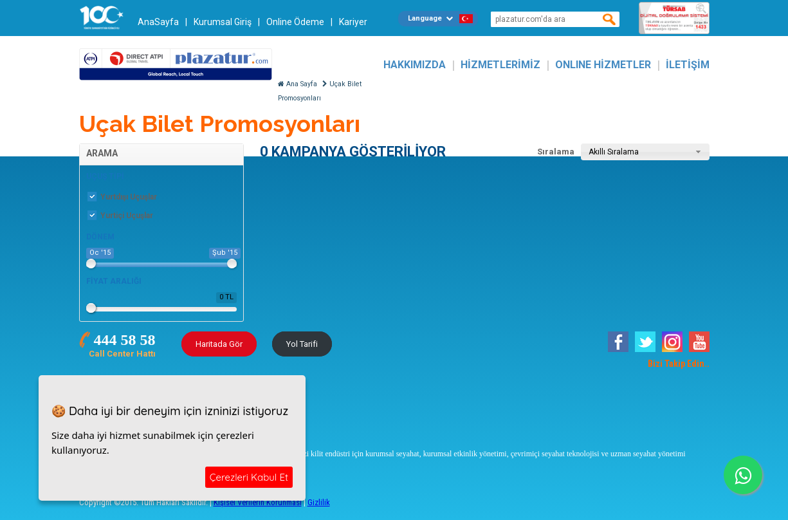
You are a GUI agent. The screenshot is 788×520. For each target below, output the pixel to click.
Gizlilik (318, 502)
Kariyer (353, 21)
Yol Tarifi (302, 344)
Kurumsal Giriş (223, 21)
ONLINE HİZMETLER (603, 65)
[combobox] (645, 152)
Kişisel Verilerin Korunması (258, 502)
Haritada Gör (219, 344)
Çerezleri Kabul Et (249, 477)
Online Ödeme (295, 21)
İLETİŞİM (688, 65)
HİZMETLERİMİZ (500, 65)
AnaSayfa (158, 21)
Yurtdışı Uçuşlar (122, 196)
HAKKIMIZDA (414, 65)
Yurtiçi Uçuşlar (120, 215)
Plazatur (175, 64)
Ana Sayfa (297, 84)
